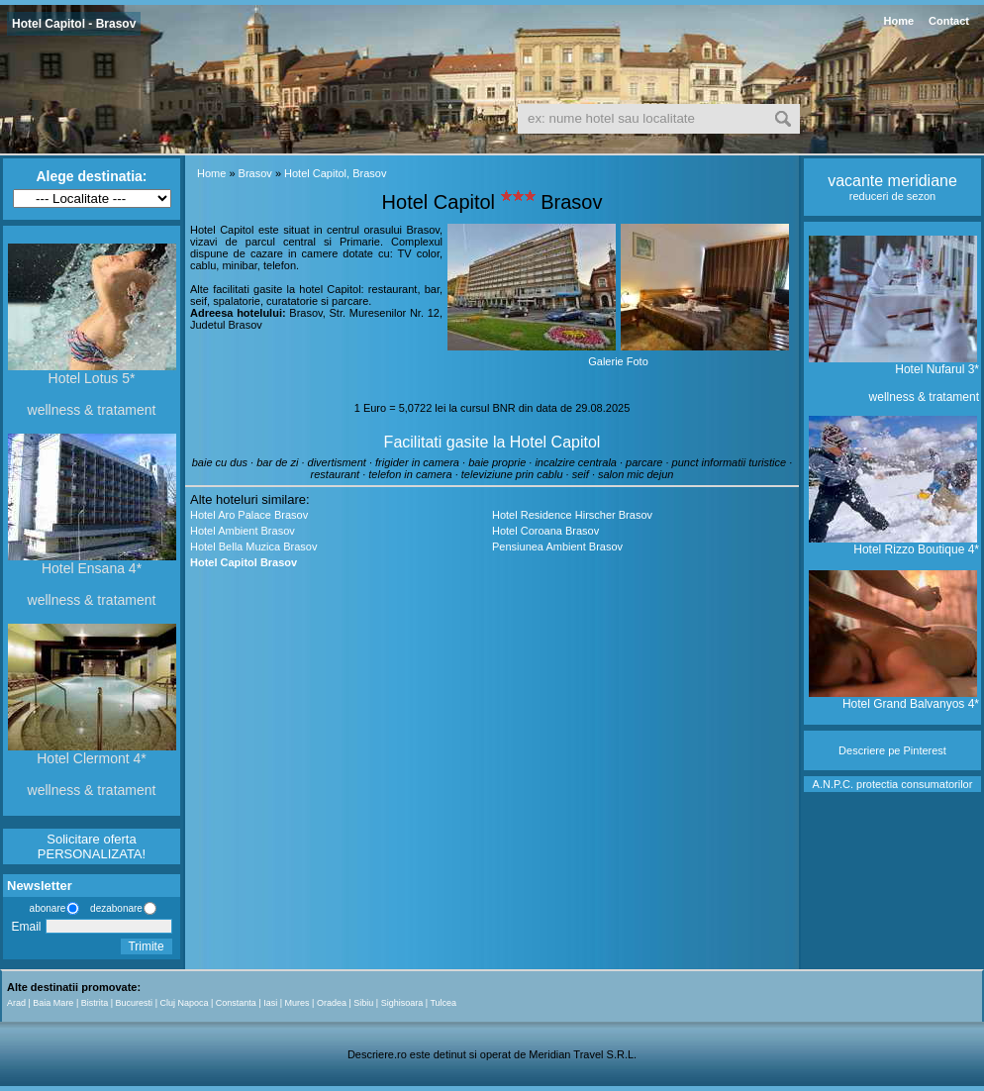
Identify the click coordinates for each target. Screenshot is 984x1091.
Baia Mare (53, 1003)
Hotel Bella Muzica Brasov (253, 546)
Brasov (255, 173)
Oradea (331, 1003)
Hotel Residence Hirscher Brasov (572, 515)
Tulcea (443, 1003)
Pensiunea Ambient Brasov (557, 546)
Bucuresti (134, 1003)
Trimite (145, 946)
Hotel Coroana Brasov (545, 531)
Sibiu (363, 1003)
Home (898, 21)
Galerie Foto (618, 361)
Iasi (270, 1003)
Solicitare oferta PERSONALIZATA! (92, 846)
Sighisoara (402, 1003)
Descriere (861, 750)
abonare (44, 908)
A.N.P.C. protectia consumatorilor (893, 784)
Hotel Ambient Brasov (242, 531)
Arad (16, 1003)
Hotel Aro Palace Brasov (249, 515)
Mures (297, 1003)
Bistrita (95, 1003)
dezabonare (115, 908)
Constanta (236, 1003)
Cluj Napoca (183, 1003)
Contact (949, 21)
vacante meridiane (892, 180)
